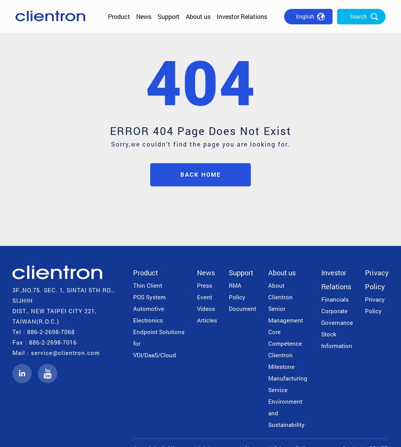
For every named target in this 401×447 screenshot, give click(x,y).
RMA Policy (237, 291)
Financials (335, 299)
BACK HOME (200, 174)
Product (119, 16)
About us (198, 16)
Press (204, 285)
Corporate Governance (337, 316)
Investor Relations (242, 16)
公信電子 (50, 16)
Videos (206, 308)
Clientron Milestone (281, 360)
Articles (207, 320)
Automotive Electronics (148, 314)
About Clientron (280, 291)
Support (169, 16)
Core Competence (285, 337)
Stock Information (336, 340)
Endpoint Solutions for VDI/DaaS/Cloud (159, 343)
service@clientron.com (65, 353)
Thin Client (147, 285)
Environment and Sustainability (286, 413)
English (305, 16)
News (143, 16)
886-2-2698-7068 (51, 332)
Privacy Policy (377, 279)
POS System (149, 297)
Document (242, 308)
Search (358, 16)
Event (204, 297)
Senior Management (285, 314)
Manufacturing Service (287, 384)
